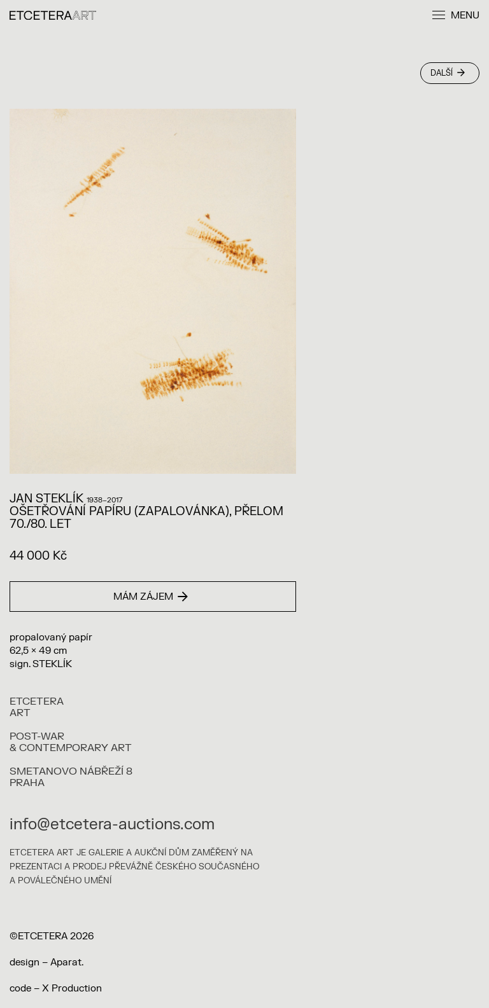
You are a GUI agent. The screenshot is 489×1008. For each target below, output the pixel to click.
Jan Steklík (46, 499)
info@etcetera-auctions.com (112, 824)
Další (447, 73)
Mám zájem (150, 597)
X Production (72, 989)
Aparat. (66, 962)
